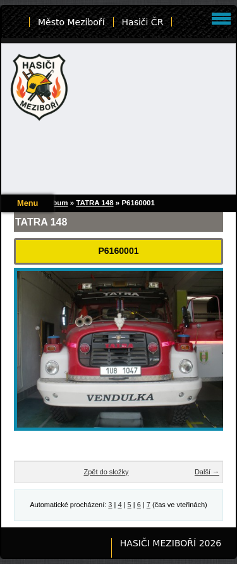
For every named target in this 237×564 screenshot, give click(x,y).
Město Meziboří (71, 22)
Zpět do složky (105, 472)
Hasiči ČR (143, 22)
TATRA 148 (94, 203)
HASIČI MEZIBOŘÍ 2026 (170, 543)
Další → (207, 472)
